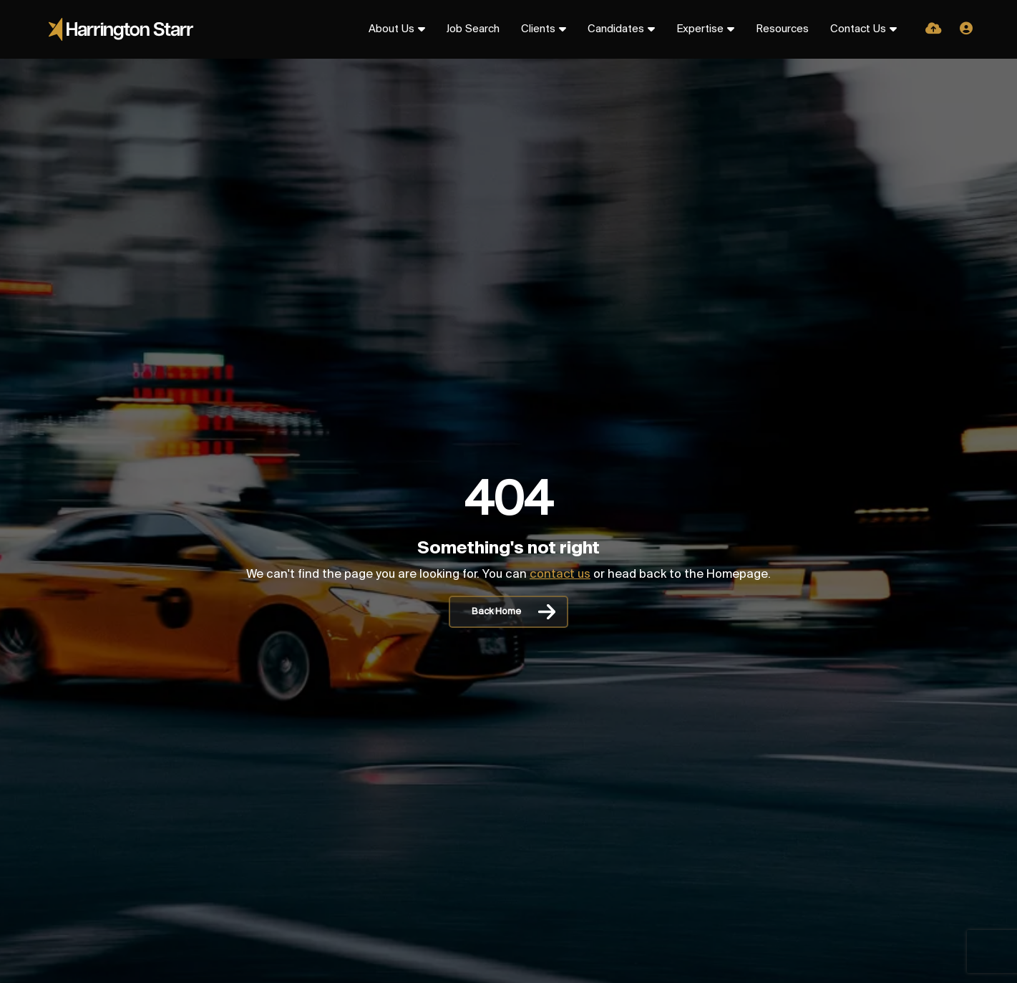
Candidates (616, 29)
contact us (560, 574)
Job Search (473, 29)
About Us (391, 29)
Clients (538, 29)
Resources (782, 29)
